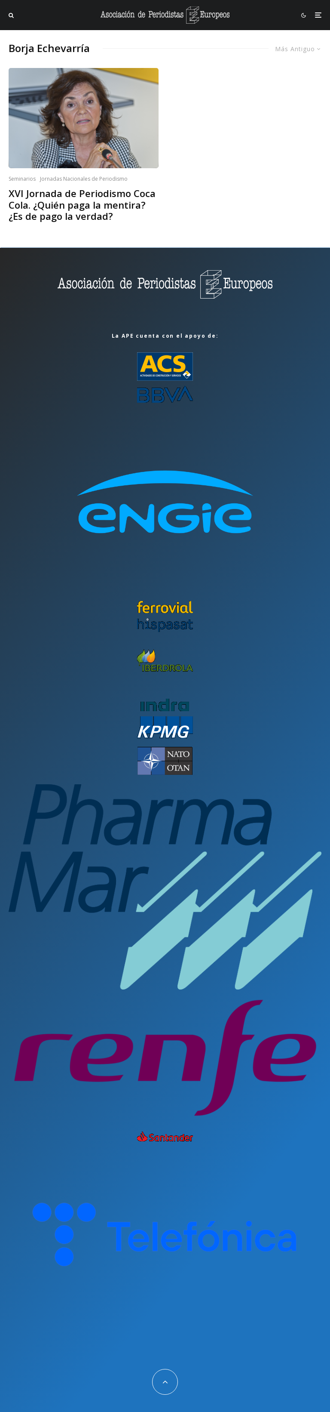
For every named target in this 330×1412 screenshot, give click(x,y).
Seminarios (22, 178)
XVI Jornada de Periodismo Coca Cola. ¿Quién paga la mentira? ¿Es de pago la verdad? (82, 205)
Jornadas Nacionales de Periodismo (84, 178)
